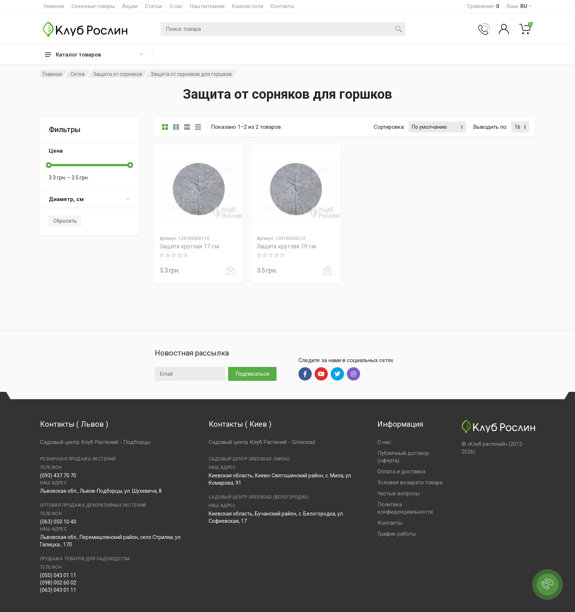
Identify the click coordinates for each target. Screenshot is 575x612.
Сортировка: (389, 127)
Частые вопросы (398, 493)
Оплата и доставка (401, 471)
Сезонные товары (93, 6)
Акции (130, 6)
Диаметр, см (89, 199)
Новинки (54, 6)
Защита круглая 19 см (286, 246)
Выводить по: (490, 127)
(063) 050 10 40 (58, 522)
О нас (176, 6)
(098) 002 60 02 (58, 583)
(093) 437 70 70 (58, 475)
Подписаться (252, 374)
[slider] (49, 165)
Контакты (282, 6)
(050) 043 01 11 (58, 575)
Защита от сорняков (117, 74)
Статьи (153, 6)
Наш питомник (207, 6)
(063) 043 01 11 (58, 590)
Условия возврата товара (410, 482)
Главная (52, 74)
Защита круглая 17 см (189, 246)
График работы (396, 534)
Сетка (77, 74)
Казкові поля (247, 6)
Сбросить (65, 221)
